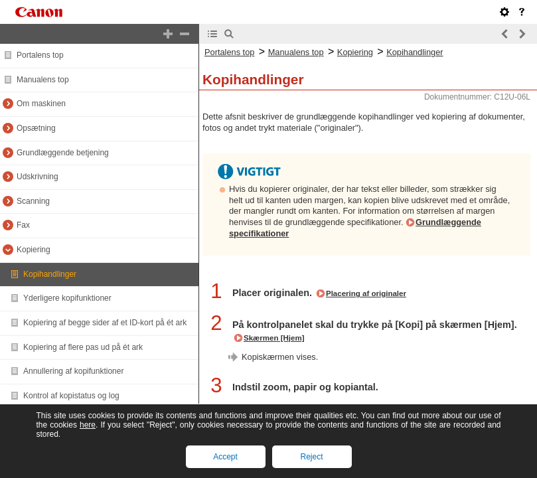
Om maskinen (41, 103)
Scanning (33, 201)
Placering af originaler (366, 293)
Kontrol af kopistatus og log (71, 395)
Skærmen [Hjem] (274, 338)
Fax (23, 225)
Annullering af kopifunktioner (73, 371)
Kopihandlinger (49, 274)
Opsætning (36, 128)
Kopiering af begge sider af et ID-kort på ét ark (105, 322)
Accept (225, 456)
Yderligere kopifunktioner (67, 298)
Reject (311, 456)
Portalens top (40, 55)
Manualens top (43, 79)
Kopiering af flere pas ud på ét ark (83, 347)
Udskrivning (37, 176)
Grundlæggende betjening (63, 152)
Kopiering (33, 249)
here (88, 425)
